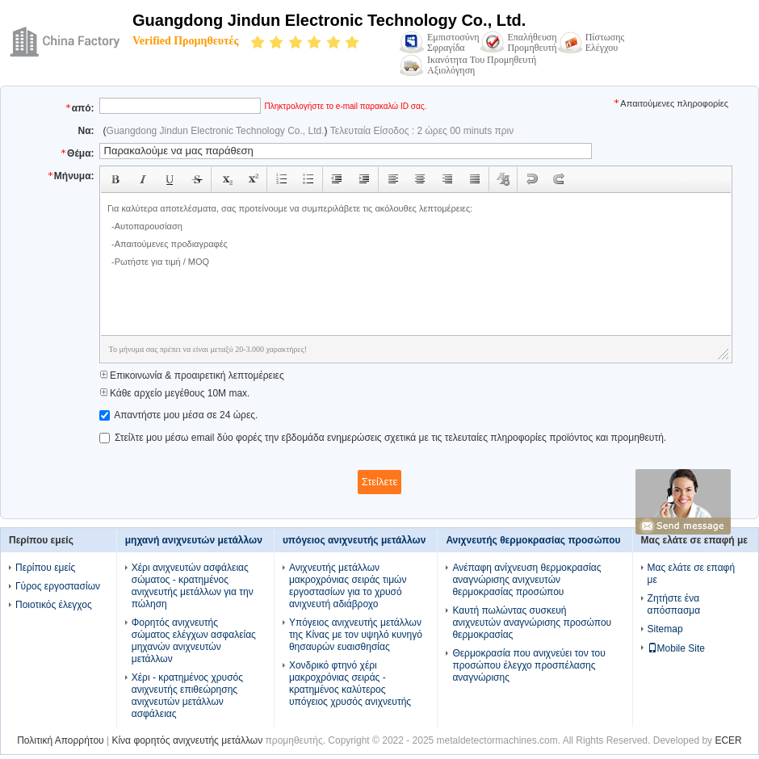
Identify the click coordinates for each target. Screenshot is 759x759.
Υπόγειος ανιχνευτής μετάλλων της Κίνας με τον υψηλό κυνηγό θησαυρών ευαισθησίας (355, 634)
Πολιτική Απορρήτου (60, 740)
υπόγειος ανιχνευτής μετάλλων (354, 540)
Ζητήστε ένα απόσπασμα (674, 604)
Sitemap (665, 629)
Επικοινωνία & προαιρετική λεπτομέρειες (191, 375)
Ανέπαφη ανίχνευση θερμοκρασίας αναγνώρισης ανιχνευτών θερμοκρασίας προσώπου (526, 580)
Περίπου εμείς (45, 567)
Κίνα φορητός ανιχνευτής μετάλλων (186, 740)
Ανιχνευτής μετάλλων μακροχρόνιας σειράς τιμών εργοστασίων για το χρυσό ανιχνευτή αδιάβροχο (348, 586)
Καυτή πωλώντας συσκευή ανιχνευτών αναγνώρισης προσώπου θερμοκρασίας (531, 622)
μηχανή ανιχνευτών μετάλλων (193, 540)
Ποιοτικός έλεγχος (53, 604)
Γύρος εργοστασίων (57, 586)
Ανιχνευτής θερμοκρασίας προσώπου (533, 540)
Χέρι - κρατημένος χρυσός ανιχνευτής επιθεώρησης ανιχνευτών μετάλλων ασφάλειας (187, 695)
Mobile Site (676, 648)
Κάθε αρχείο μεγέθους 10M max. (174, 393)
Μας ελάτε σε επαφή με (692, 573)
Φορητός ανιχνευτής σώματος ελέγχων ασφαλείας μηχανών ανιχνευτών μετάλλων (194, 641)
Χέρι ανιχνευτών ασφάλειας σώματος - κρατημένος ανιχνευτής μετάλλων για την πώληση (193, 586)
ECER (728, 740)
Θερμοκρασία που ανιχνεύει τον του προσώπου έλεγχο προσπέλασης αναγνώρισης (528, 665)
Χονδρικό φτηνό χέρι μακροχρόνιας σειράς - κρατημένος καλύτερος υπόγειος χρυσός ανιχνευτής (350, 683)
